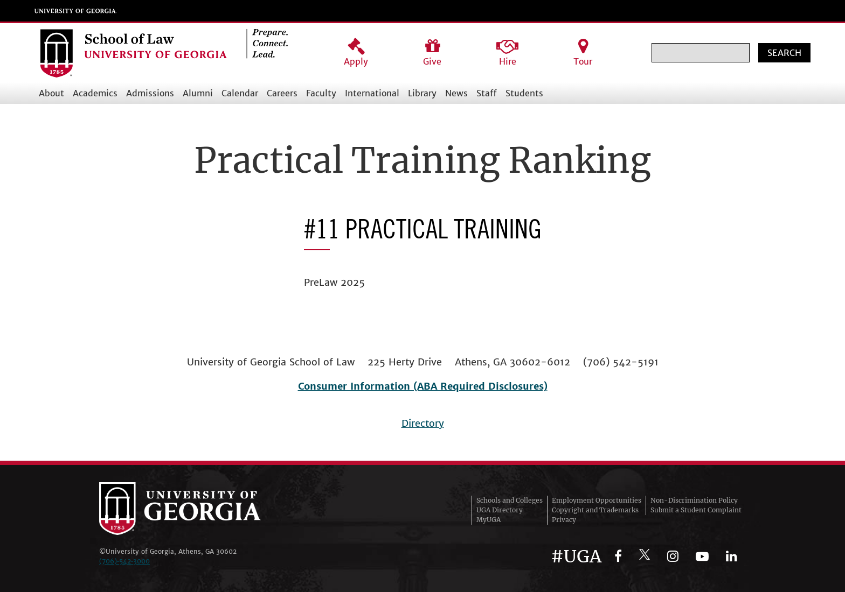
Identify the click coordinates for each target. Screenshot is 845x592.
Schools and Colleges (509, 500)
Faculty (321, 93)
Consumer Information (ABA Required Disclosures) (423, 386)
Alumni (198, 93)
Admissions (150, 93)
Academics (95, 93)
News (456, 93)
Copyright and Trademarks (595, 510)
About (51, 93)
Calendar (239, 93)
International (372, 93)
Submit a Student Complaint (696, 510)
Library (422, 93)
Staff (486, 93)
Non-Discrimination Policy (694, 500)
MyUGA (488, 520)
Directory (422, 423)
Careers (282, 93)
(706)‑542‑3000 (124, 561)
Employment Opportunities (596, 500)
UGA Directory (499, 510)
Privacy (564, 520)
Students (524, 93)
